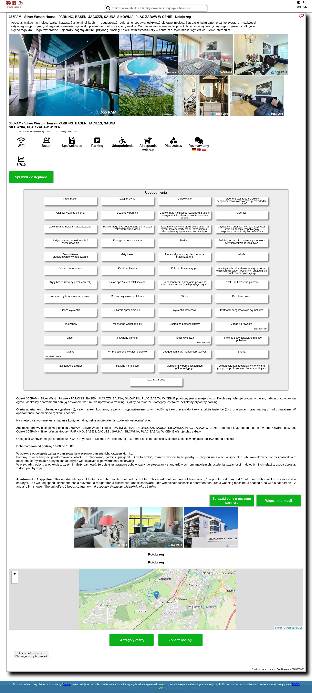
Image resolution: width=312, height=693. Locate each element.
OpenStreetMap (294, 627)
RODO (296, 684)
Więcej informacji (278, 500)
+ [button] (14, 574)
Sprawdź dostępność (31, 177)
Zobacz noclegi (180, 640)
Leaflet (278, 627)
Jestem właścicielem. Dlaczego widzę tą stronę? (31, 655)
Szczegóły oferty (131, 640)
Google (67, 684)
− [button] (14, 580)
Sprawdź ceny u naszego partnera (231, 500)
